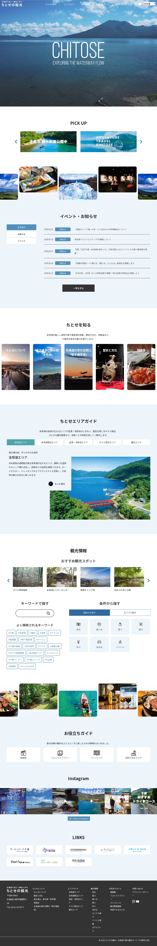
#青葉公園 (55, 646)
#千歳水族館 (14, 646)
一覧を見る (78, 288)
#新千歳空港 (26, 639)
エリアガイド (73, 888)
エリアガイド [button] (69, 4)
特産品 (36, 902)
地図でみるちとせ (117, 909)
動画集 (113, 892)
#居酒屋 (12, 639)
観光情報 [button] (85, 4)
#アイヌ (42, 646)
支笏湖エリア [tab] (20, 442)
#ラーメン (41, 639)
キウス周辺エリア (76, 906)
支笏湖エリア (74, 892)
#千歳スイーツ (33, 659)
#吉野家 (12, 666)
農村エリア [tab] (136, 442)
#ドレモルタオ (27, 666)
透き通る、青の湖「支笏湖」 (45, 899)
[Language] (149, 4)
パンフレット (115, 902)
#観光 (33, 632)
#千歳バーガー (15, 659)
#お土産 (48, 659)
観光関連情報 (115, 906)
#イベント (54, 632)
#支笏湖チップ (35, 652)
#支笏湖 (22, 632)
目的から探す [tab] (89, 612)
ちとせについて (38, 888)
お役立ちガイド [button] (103, 4)
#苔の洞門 (29, 646)
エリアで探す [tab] (130, 612)
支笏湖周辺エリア (76, 895)
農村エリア (73, 909)
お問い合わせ (121, 4)
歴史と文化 (38, 895)
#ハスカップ (52, 652)
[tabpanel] (78, 484)
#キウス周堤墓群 (16, 652)
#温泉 (42, 632)
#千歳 (11, 632)
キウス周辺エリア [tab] (107, 442)
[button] (131, 3)
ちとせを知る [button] (51, 4)
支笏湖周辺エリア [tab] (49, 442)
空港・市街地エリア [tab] (78, 442)
